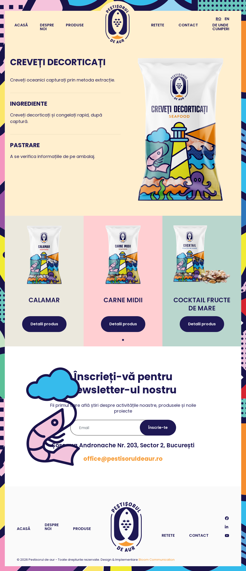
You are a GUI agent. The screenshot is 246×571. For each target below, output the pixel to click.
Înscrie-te (158, 427)
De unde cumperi (220, 27)
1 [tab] (123, 340)
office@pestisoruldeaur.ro (123, 459)
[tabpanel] (44, 281)
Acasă (21, 25)
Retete (157, 25)
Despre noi (47, 27)
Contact (188, 25)
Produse (75, 25)
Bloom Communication (157, 559)
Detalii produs (44, 324)
